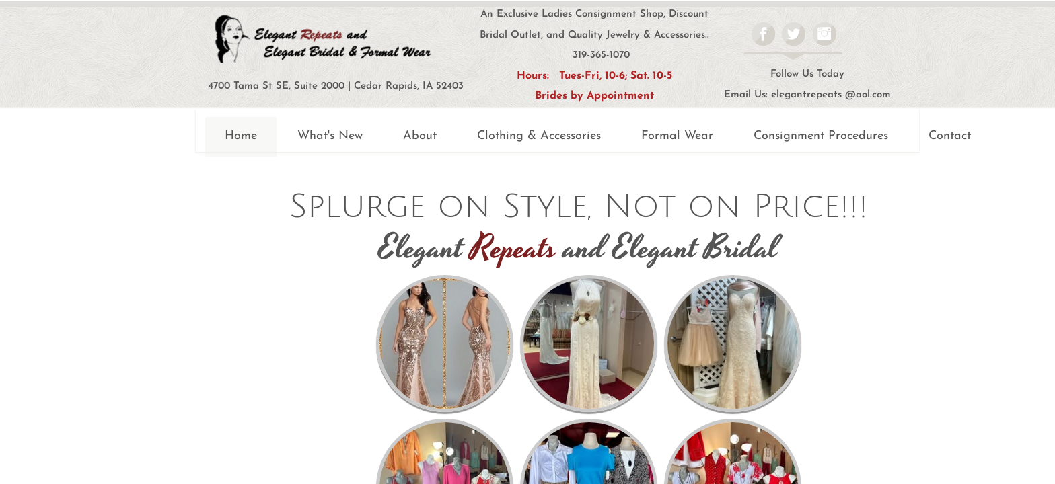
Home (241, 136)
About (420, 136)
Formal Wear (677, 136)
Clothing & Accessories (539, 136)
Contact (950, 136)
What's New (330, 136)
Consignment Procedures (821, 136)
